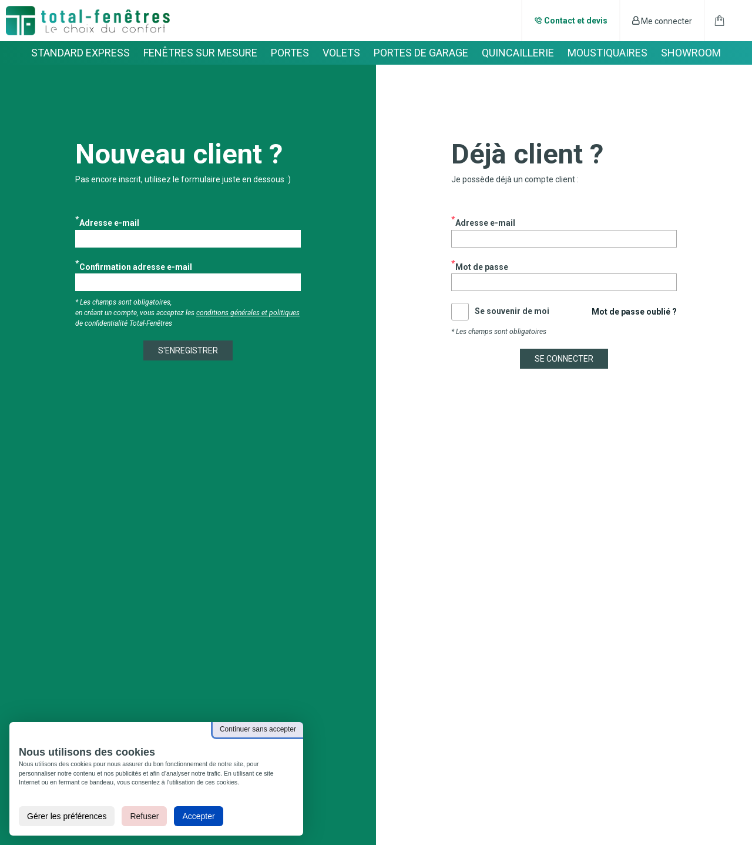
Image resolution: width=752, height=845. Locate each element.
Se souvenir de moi (512, 311)
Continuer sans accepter (258, 729)
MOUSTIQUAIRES (607, 52)
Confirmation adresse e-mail (135, 266)
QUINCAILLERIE (518, 52)
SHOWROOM (691, 52)
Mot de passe (481, 266)
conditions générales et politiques (248, 313)
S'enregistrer (188, 350)
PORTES (290, 52)
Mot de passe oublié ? (634, 311)
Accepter (198, 816)
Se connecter (564, 358)
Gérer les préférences (66, 816)
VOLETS (341, 52)
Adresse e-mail (109, 222)
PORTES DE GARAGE (421, 52)
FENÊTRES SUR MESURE (200, 52)
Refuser (144, 816)
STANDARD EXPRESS (80, 52)
